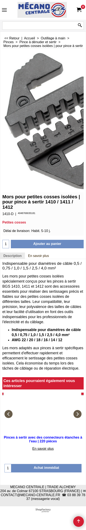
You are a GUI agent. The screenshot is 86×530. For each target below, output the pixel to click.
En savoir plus (38, 256)
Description (12, 256)
